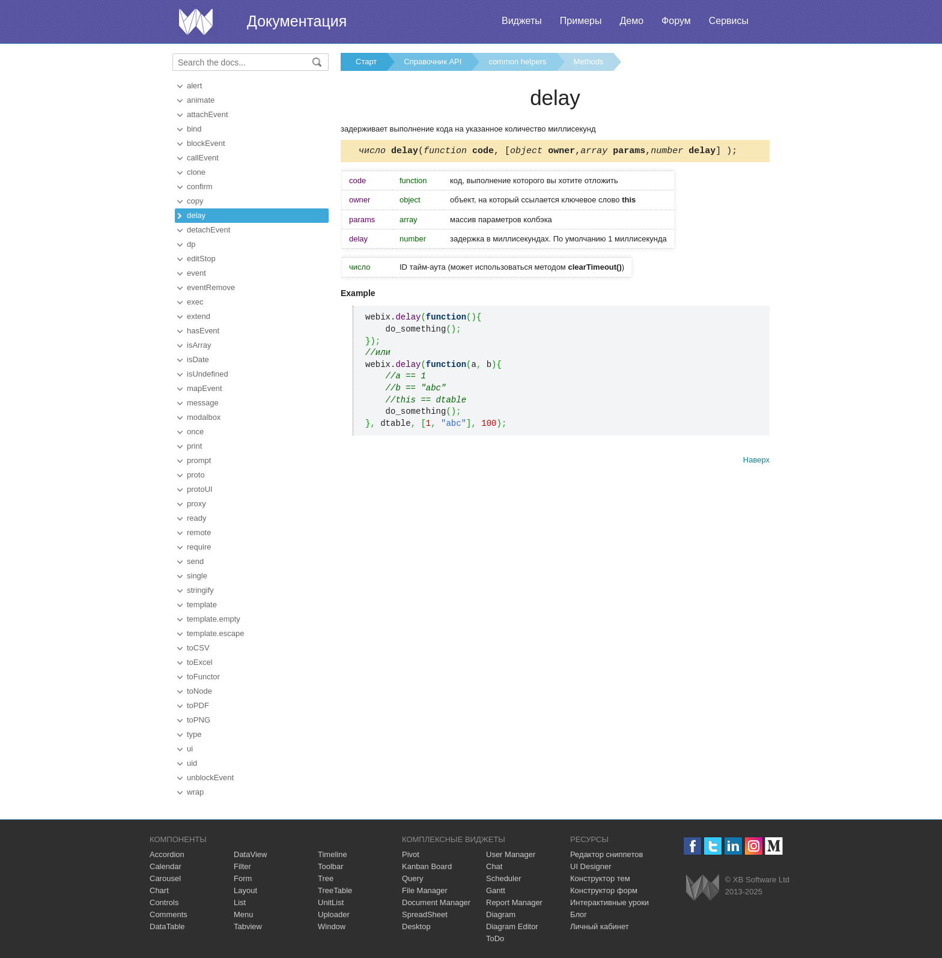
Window (331, 926)
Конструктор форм (603, 890)
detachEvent (208, 229)
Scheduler (503, 878)
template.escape (215, 633)
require (199, 546)
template (202, 604)
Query (412, 878)
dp (191, 244)
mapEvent (204, 388)
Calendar (165, 866)
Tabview (248, 926)
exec (195, 301)
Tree (325, 878)
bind (194, 128)
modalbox (203, 417)
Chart (159, 890)
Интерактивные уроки (609, 902)
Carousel (165, 878)
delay (196, 215)
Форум (676, 21)
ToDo (495, 938)
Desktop (416, 926)
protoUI (200, 489)
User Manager (510, 854)
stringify (200, 590)
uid (192, 763)
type (194, 734)
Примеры (581, 21)
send (195, 561)
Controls (164, 902)
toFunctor (203, 676)
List (240, 902)
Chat (494, 866)
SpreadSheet (425, 914)
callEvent (203, 157)
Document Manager (436, 902)
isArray (199, 345)
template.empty (213, 618)
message (203, 402)
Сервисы (729, 21)
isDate (198, 359)
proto (196, 474)
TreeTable (335, 890)
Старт (366, 61)
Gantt (495, 890)
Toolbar (331, 866)
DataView (250, 854)
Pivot (410, 854)
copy (195, 200)
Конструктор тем (600, 878)
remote (199, 532)
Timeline (332, 854)
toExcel (200, 662)
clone (196, 172)
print (194, 445)
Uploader (334, 914)
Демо (631, 21)
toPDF (198, 705)
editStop (201, 258)
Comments (168, 914)
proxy (196, 503)
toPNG (198, 719)
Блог (578, 914)
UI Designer (591, 866)
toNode (199, 691)
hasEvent (203, 330)
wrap (195, 791)
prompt (199, 460)
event (196, 272)
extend (198, 316)
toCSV (198, 647)
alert (194, 85)
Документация (297, 21)
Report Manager (514, 902)
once (195, 431)
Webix (702, 887)
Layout (245, 890)
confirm (200, 186)
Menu (244, 914)
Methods (589, 61)
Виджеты (522, 21)
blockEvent (206, 143)
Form (243, 878)
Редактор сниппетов (606, 854)
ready (197, 518)
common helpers (517, 61)
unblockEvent (210, 777)
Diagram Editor (512, 926)
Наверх (756, 461)
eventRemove (211, 287)
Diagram (500, 914)
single (197, 575)
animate (200, 100)
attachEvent (207, 114)
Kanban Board (427, 866)
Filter (242, 866)
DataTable (167, 926)
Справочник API (432, 61)
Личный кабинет (599, 926)
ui (190, 748)
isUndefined (207, 373)
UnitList (331, 902)
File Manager (425, 890)
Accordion (167, 854)
